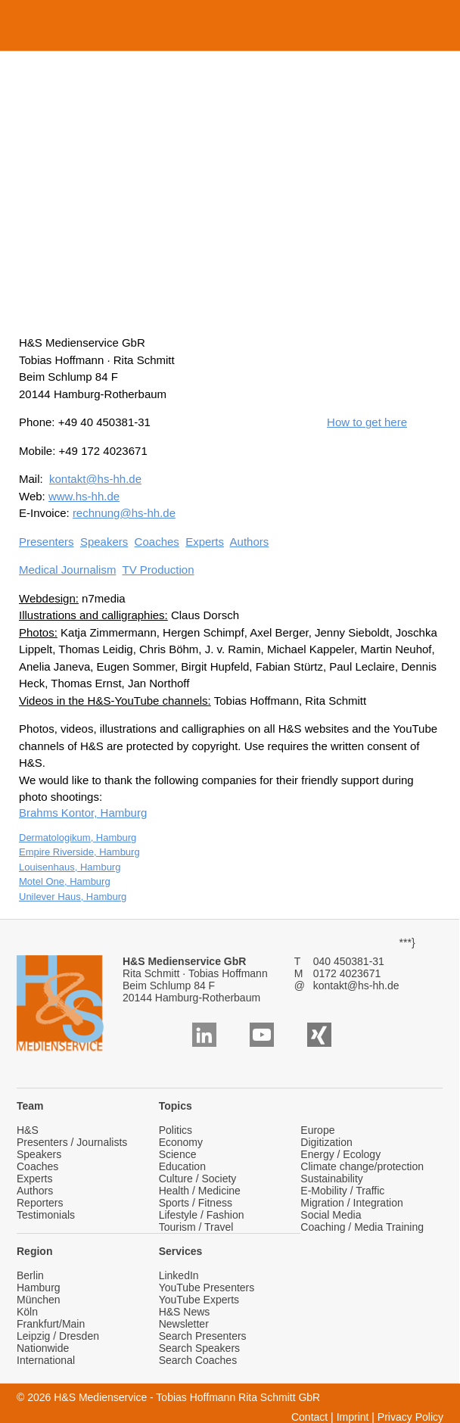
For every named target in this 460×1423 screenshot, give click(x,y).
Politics (175, 1130)
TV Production (158, 569)
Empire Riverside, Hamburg (79, 852)
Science (178, 1154)
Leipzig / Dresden (58, 1336)
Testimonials (46, 1215)
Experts (204, 541)
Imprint (353, 1417)
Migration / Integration (351, 1203)
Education (182, 1166)
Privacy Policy (410, 1417)
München (39, 1300)
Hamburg (39, 1287)
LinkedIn (179, 1275)
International (46, 1360)
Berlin (30, 1275)
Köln (27, 1312)
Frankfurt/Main (51, 1324)
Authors (249, 541)
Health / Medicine (200, 1191)
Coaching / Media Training (362, 1227)
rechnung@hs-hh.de (124, 512)
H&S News (184, 1312)
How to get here (367, 422)
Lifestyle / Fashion (201, 1215)
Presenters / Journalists (72, 1142)
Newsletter (184, 1324)
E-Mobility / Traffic (342, 1191)
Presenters (46, 541)
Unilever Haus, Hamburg (72, 896)
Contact (309, 1417)
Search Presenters (203, 1336)
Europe (317, 1130)
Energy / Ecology (340, 1154)
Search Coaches (198, 1360)
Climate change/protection (362, 1166)
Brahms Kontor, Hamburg (83, 812)
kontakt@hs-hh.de (95, 478)
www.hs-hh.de (84, 496)
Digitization (326, 1142)
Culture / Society (198, 1178)
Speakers (104, 541)
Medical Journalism (67, 569)
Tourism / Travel (196, 1227)
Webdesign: (49, 598)
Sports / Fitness (195, 1203)
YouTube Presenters (207, 1287)
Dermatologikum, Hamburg (77, 837)
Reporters (40, 1203)
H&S (28, 1130)
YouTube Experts (199, 1300)
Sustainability (331, 1178)
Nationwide (43, 1348)
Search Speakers (199, 1348)
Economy (181, 1142)
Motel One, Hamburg (64, 881)
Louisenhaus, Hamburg (69, 867)
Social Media (330, 1215)
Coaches (157, 541)
